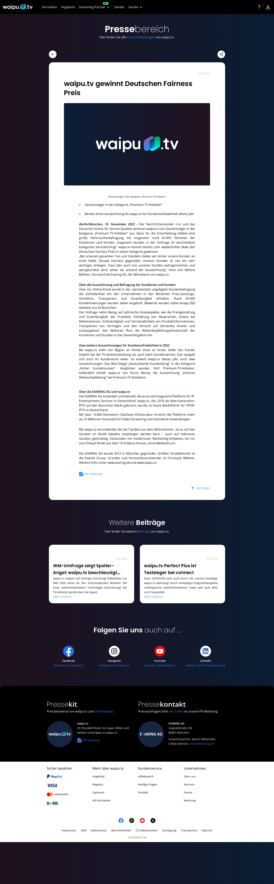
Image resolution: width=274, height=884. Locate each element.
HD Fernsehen (101, 800)
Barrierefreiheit (121, 830)
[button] (94, 7)
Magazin (97, 784)
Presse (188, 792)
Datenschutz (99, 830)
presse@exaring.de (201, 743)
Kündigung (169, 830)
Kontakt (143, 792)
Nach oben (203, 488)
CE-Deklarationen (147, 830)
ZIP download (88, 739)
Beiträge (144, 531)
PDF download (90, 473)
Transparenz (189, 830)
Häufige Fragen (147, 784)
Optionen (98, 792)
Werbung (190, 800)
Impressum (69, 830)
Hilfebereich (146, 776)
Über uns (190, 776)
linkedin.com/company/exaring (205, 665)
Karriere (189, 784)
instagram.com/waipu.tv (114, 665)
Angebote (98, 776)
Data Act (207, 830)
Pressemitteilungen (141, 37)
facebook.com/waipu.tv (68, 665)
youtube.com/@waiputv (160, 665)
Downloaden (104, 711)
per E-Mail (176, 711)
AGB (83, 830)
